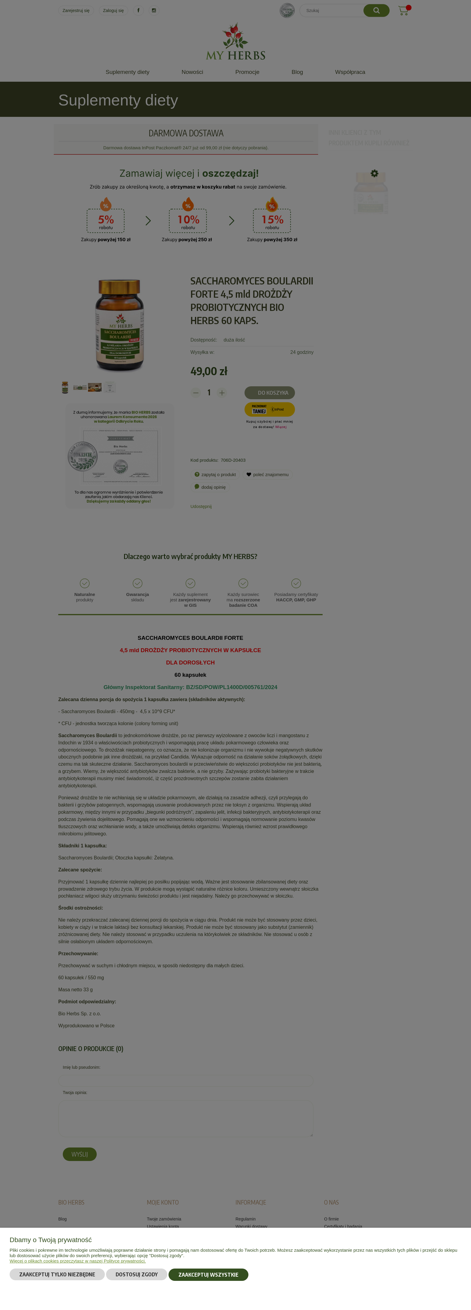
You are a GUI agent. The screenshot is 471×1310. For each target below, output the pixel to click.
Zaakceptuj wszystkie (208, 1275)
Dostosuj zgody (137, 1275)
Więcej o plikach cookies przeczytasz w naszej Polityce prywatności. (78, 1261)
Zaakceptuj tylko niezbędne (57, 1275)
